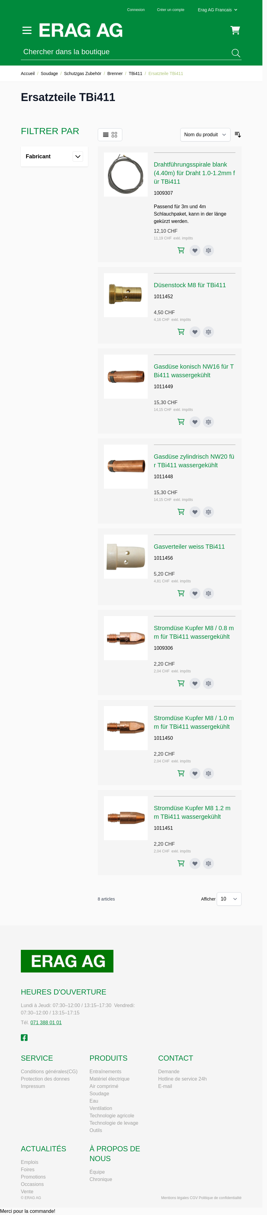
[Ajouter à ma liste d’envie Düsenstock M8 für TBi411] (194, 331)
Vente (27, 1191)
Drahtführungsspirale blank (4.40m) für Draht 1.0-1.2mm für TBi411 (194, 173)
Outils (96, 1130)
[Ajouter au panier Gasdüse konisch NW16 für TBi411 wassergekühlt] (181, 421)
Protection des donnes (45, 1078)
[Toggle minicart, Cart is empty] (235, 30)
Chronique (101, 1179)
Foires (27, 1169)
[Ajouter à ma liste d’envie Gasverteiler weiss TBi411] (194, 593)
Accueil (28, 73)
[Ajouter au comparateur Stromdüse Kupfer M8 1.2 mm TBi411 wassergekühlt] (208, 863)
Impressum (33, 1086)
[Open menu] (27, 30)
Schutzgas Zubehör (82, 73)
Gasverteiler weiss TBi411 (189, 546)
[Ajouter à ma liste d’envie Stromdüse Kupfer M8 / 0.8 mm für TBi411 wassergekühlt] (194, 683)
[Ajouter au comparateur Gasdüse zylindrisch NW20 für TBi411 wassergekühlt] (208, 511)
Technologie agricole (112, 1115)
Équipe (97, 1172)
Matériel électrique (110, 1078)
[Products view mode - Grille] (114, 134)
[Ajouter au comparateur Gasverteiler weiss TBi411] (208, 593)
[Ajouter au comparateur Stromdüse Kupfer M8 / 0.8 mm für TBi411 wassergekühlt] (208, 683)
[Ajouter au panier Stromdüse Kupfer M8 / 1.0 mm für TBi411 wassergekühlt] (181, 773)
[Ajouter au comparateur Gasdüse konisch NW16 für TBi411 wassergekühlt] (208, 421)
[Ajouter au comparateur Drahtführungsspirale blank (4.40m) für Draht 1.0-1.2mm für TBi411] (208, 250)
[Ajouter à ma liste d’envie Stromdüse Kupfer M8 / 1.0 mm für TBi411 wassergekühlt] (194, 773)
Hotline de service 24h (182, 1078)
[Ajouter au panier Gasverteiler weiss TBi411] (181, 593)
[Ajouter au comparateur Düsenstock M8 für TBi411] (208, 331)
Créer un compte (170, 10)
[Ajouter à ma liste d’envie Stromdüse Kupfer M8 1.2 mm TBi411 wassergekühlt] (194, 863)
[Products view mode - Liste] (105, 134)
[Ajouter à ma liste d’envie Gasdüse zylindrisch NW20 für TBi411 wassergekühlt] (194, 511)
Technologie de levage (114, 1123)
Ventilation (101, 1108)
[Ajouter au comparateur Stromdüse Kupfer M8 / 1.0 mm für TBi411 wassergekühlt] (208, 773)
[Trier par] (205, 134)
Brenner (115, 73)
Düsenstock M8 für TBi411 (190, 285)
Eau (94, 1101)
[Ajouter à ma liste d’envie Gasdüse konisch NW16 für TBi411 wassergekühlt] (194, 421)
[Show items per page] (229, 899)
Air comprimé (104, 1086)
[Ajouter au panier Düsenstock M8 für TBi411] (181, 331)
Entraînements (105, 1071)
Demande (168, 1071)
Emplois (29, 1162)
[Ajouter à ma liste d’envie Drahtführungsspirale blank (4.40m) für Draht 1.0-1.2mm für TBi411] (194, 250)
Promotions (33, 1176)
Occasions (32, 1184)
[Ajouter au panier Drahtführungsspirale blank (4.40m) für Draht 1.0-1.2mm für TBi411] (181, 250)
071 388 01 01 (46, 1022)
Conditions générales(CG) (49, 1071)
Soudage (49, 73)
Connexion (136, 10)
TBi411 (135, 73)
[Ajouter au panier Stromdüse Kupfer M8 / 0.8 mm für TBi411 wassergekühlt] (181, 683)
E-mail (165, 1086)
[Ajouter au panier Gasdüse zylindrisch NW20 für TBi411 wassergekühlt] (181, 511)
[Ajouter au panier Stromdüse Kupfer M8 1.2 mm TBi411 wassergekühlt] (181, 863)
